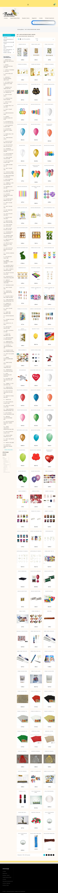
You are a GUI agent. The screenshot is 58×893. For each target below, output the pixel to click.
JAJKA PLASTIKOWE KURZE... (22, 227)
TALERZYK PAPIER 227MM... (36, 350)
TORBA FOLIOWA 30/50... (36, 671)
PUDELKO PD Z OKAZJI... (36, 511)
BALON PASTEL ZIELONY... (36, 410)
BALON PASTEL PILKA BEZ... (49, 145)
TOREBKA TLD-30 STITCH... (22, 308)
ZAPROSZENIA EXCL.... (49, 267)
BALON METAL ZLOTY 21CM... (22, 430)
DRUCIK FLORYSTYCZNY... (49, 571)
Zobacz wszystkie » (8, 449)
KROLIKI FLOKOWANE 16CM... (22, 247)
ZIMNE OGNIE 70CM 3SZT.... (22, 651)
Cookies (41, 18)
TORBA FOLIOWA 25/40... (49, 651)
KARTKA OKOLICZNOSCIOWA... (22, 329)
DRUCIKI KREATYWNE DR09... (49, 833)
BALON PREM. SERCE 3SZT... (36, 370)
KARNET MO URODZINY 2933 (36, 531)
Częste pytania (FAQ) (15, 18)
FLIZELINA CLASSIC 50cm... (49, 328)
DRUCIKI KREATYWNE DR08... (36, 833)
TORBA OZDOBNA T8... (22, 350)
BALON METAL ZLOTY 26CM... (36, 145)
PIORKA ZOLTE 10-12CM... (36, 247)
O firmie (6, 18)
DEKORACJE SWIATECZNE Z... (22, 631)
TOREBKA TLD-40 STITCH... (22, 84)
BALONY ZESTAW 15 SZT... (36, 104)
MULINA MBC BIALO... (22, 812)
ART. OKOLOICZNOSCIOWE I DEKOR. (8, 47)
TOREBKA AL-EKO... (22, 791)
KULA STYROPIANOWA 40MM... (49, 813)
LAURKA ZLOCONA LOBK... (22, 207)
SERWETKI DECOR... (22, 44)
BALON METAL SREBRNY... (49, 410)
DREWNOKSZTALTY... (23, 267)
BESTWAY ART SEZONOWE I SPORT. (9, 43)
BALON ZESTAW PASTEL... (49, 165)
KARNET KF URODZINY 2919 (49, 308)
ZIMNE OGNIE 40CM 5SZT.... (49, 631)
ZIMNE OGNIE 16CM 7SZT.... (36, 631)
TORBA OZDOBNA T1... (22, 491)
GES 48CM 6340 (22, 370)
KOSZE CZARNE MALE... (22, 571)
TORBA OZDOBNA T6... (49, 471)
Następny (53, 855)
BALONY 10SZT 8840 (49, 186)
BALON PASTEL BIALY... (49, 104)
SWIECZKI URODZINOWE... (22, 186)
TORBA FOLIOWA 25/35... (49, 671)
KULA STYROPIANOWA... (49, 791)
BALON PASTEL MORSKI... (36, 430)
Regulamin (34, 18)
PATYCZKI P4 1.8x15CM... (36, 267)
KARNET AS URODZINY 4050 (22, 531)
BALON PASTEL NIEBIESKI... (36, 390)
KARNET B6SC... (22, 287)
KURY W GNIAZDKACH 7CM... (49, 207)
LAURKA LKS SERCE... (36, 491)
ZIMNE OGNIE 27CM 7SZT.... (36, 651)
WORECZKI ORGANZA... (22, 751)
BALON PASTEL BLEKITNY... (22, 124)
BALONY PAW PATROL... (36, 471)
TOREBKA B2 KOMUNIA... (22, 64)
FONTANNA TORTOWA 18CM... (36, 187)
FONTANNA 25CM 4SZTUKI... (49, 84)
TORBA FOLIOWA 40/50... (23, 691)
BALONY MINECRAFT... (22, 471)
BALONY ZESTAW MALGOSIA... (36, 166)
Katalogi (4, 453)
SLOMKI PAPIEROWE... (22, 165)
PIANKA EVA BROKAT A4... (36, 691)
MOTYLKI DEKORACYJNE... (49, 247)
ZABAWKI (5, 37)
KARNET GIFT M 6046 (22, 511)
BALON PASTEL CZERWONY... (22, 390)
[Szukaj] (43, 22)
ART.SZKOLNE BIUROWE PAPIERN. (8, 40)
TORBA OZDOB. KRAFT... (36, 44)
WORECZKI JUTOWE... (36, 731)
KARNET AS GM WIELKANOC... (36, 308)
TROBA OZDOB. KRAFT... (49, 44)
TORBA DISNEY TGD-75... (49, 551)
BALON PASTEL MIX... (49, 591)
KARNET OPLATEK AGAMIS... (49, 771)
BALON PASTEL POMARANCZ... (49, 125)
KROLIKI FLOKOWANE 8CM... (49, 227)
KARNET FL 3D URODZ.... (49, 511)
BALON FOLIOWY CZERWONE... (49, 450)
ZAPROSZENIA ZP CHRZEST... (36, 551)
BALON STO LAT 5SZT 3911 (22, 104)
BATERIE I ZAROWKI (7, 52)
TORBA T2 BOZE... (22, 611)
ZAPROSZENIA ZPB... (49, 531)
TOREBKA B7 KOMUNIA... (49, 64)
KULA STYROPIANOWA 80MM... (36, 792)
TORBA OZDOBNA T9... (36, 611)
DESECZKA (49, 611)
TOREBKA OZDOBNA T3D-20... (36, 288)
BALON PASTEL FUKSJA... (36, 124)
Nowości (4, 455)
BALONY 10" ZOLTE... (36, 328)
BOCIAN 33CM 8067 (49, 350)
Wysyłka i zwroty (25, 18)
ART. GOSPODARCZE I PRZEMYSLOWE (8, 50)
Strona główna (7, 35)
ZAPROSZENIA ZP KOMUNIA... (22, 551)
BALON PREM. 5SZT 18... (36, 84)
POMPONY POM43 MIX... (36, 812)
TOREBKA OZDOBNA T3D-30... (49, 288)
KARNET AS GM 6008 (49, 491)
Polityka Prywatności (49, 18)
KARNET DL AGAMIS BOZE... (36, 771)
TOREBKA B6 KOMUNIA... (36, 64)
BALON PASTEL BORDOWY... (36, 571)
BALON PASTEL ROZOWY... (22, 410)
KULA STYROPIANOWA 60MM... (22, 834)
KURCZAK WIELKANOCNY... (36, 207)
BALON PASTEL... (22, 145)
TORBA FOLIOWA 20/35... (23, 671)
